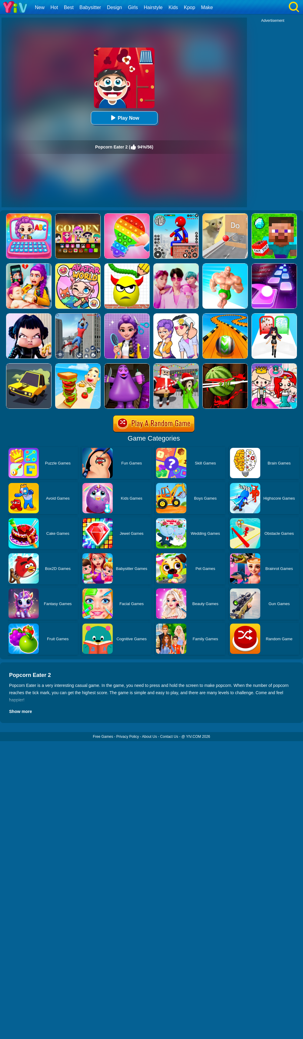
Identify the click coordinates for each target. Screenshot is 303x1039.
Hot (54, 7)
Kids (173, 7)
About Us (149, 736)
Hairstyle (153, 7)
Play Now (124, 118)
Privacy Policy (127, 736)
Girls (133, 7)
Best (69, 7)
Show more (20, 711)
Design (114, 7)
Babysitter (90, 7)
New (40, 7)
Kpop (189, 7)
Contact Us (169, 736)
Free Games (103, 736)
